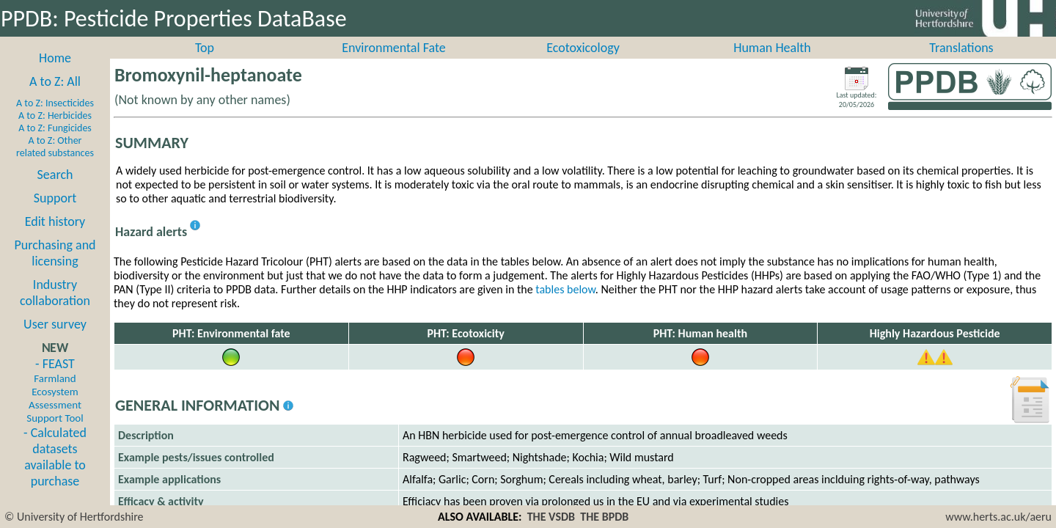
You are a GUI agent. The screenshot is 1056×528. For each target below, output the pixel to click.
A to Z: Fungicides (55, 144)
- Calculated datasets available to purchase (55, 473)
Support (55, 214)
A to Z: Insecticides (55, 119)
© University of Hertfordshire (74, 517)
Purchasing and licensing (54, 269)
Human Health (772, 64)
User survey (55, 340)
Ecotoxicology (583, 64)
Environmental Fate (393, 64)
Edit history (55, 238)
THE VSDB (551, 517)
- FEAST (54, 406)
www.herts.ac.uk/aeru (998, 517)
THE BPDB (604, 517)
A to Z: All (55, 97)
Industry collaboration (55, 309)
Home (55, 74)
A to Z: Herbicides (55, 131)
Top (204, 64)
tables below (565, 305)
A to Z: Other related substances (55, 162)
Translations (961, 64)
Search (55, 191)
